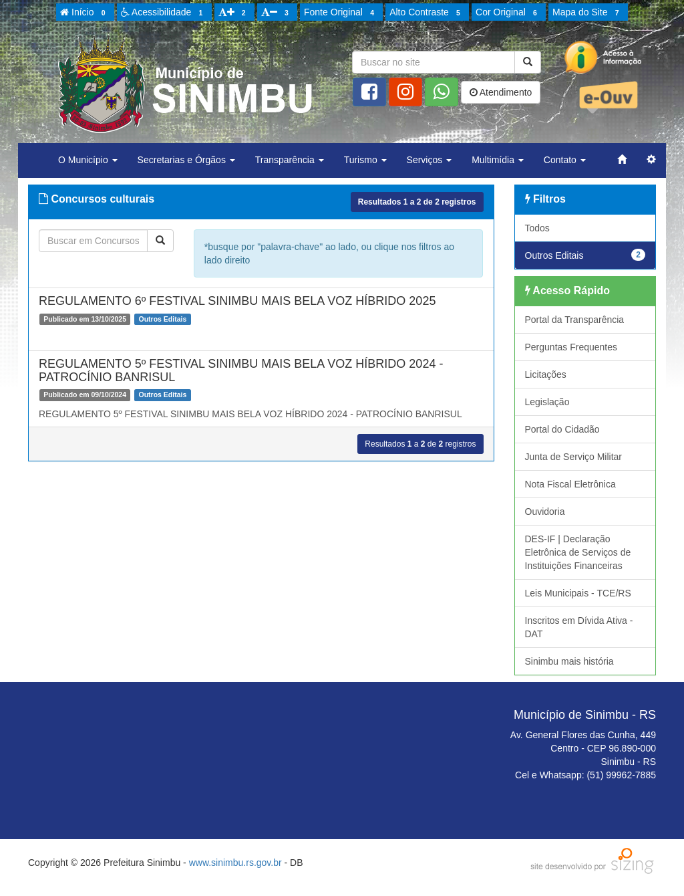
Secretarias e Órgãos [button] (186, 159)
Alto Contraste (426, 13)
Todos (537, 228)
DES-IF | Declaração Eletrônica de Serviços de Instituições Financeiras (578, 552)
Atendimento (501, 92)
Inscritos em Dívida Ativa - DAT (579, 627)
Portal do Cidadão (562, 429)
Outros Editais (585, 255)
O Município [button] (88, 159)
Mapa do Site (587, 13)
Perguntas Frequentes (571, 347)
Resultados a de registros (417, 202)
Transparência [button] (289, 159)
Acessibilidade (164, 13)
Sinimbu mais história (569, 661)
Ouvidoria (545, 511)
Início (85, 13)
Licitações (545, 374)
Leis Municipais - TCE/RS (578, 593)
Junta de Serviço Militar (574, 456)
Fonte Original (341, 13)
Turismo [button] (365, 159)
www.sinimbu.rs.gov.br (235, 862)
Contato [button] (565, 159)
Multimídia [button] (498, 159)
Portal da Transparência (575, 319)
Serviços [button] (429, 159)
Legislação (547, 402)
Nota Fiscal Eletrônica (570, 484)
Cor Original (508, 13)
